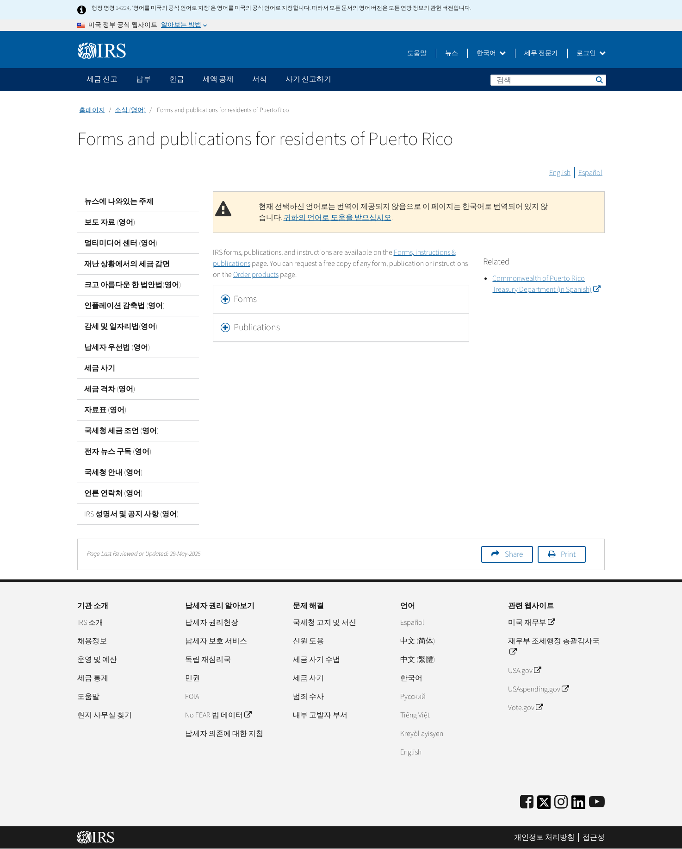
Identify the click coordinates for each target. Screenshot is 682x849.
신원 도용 (308, 641)
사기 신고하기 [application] (308, 79)
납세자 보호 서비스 (216, 641)
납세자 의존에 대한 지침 (224, 734)
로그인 (591, 53)
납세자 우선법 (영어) (117, 347)
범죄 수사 (308, 697)
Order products (256, 275)
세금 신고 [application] (102, 79)
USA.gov (524, 671)
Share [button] (514, 554)
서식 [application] (259, 79)
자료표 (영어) (105, 410)
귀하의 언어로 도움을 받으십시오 (337, 218)
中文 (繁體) (417, 659)
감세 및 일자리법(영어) (120, 326)
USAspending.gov (538, 689)
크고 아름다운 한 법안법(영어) (132, 285)
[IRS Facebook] (526, 802)
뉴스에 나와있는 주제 (119, 201)
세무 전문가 (541, 53)
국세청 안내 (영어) (113, 472)
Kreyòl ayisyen (421, 734)
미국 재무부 (531, 622)
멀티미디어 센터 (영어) (120, 243)
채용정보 (92, 641)
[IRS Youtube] (597, 802)
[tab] (341, 299)
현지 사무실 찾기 (104, 715)
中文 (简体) (417, 641)
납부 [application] (143, 79)
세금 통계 (92, 678)
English (559, 173)
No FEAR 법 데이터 (218, 715)
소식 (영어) (130, 110)
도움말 (417, 53)
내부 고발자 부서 (320, 715)
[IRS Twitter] (544, 805)
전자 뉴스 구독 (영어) (117, 452)
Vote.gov (525, 708)
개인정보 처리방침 (544, 837)
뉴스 (451, 53)
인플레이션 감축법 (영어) (124, 306)
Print (568, 554)
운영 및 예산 (97, 659)
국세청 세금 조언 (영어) (121, 431)
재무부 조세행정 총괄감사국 (554, 646)
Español (590, 173)
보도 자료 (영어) (109, 222)
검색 (599, 80)
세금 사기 (99, 368)
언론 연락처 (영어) (113, 493)
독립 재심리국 (208, 659)
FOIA (192, 697)
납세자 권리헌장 (211, 622)
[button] (341, 299)
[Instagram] (561, 802)
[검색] (548, 80)
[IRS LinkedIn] (578, 805)
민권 (192, 678)
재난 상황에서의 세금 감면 (127, 264)
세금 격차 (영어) (109, 389)
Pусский (413, 697)
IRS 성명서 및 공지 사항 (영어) (131, 514)
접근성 (594, 837)
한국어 (491, 53)
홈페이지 (92, 110)
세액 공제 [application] (218, 79)
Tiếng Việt (415, 715)
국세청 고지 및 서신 (324, 622)
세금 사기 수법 (316, 659)
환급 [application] (176, 79)
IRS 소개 (90, 622)
